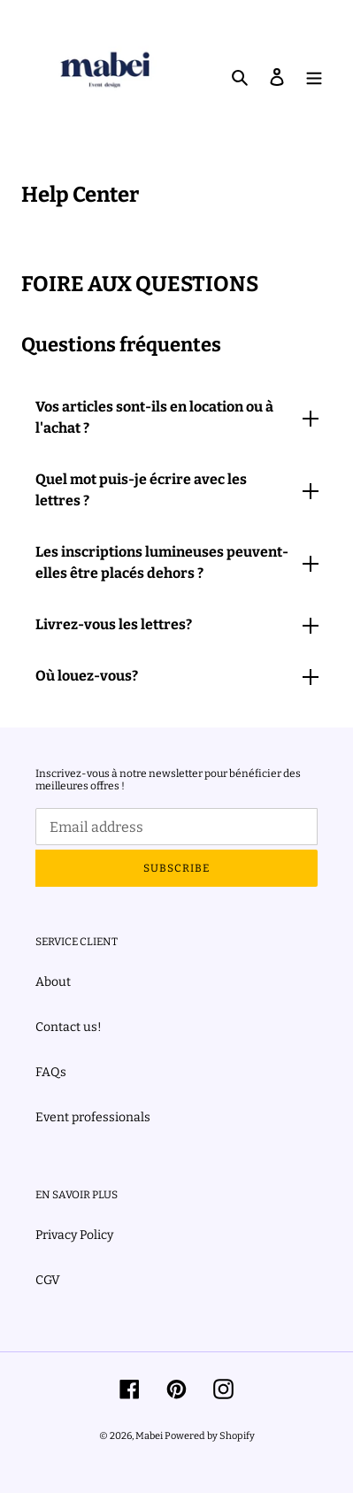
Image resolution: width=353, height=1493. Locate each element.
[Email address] (176, 826)
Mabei (150, 1436)
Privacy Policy (74, 1235)
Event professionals (92, 1117)
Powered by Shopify (210, 1436)
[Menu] (314, 76)
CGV (47, 1280)
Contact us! (68, 1027)
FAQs (50, 1072)
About (53, 981)
